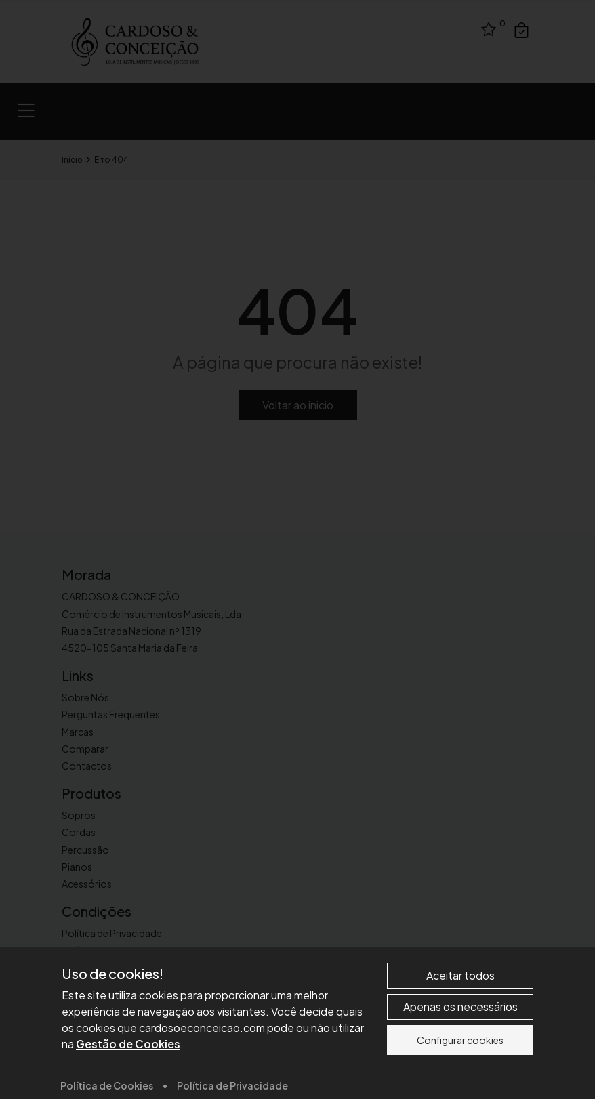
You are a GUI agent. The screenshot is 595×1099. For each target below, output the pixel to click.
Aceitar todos (460, 1010)
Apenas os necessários (460, 1042)
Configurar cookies (460, 1075)
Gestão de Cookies (128, 1079)
